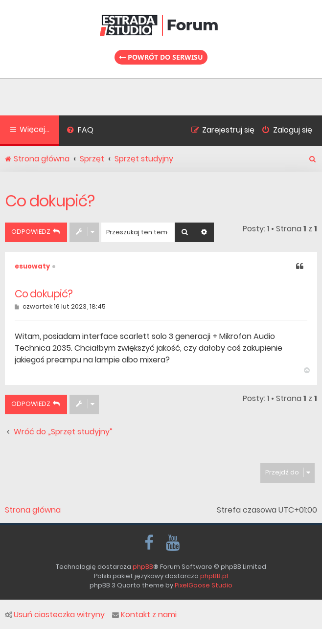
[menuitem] (80, 131)
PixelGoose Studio (203, 585)
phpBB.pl (214, 576)
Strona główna (33, 510)
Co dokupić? (49, 201)
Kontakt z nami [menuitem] (144, 614)
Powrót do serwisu (161, 57)
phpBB (143, 566)
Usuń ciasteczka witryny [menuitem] (55, 614)
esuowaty (32, 266)
